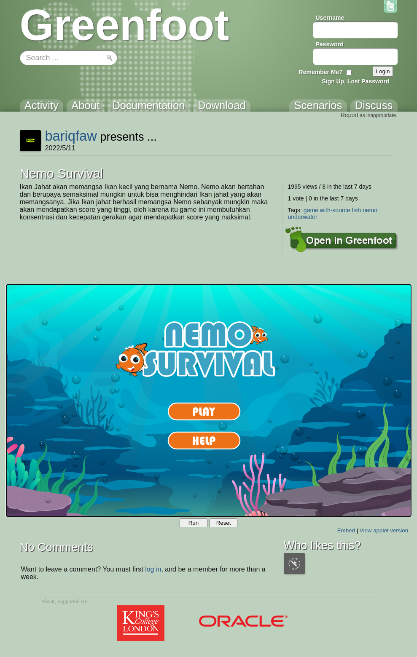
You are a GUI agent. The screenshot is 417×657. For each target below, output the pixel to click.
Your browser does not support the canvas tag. (208, 400)
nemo (370, 210)
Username (330, 17)
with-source (335, 210)
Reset (223, 523)
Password (330, 44)
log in (153, 569)
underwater (302, 217)
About (48, 601)
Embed (346, 530)
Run (193, 523)
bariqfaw (71, 136)
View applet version (384, 530)
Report (349, 115)
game (311, 210)
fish (356, 210)
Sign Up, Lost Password (355, 81)
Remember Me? (321, 72)
